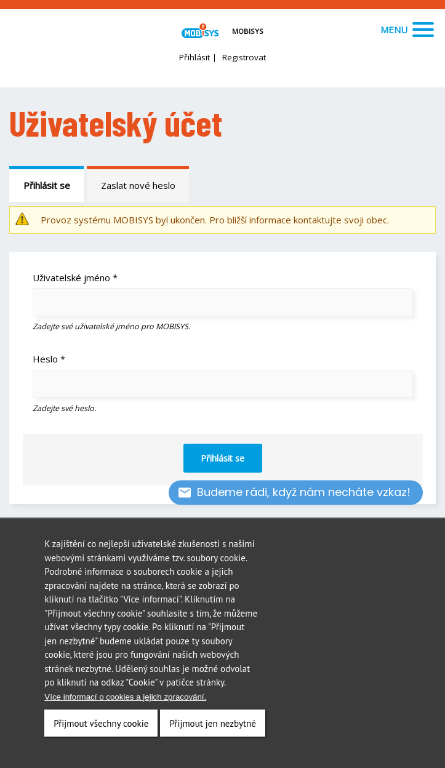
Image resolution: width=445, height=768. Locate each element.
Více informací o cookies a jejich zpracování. (125, 698)
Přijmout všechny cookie (101, 725)
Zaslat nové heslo (138, 185)
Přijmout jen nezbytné (212, 725)
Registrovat (244, 57)
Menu (407, 29)
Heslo (49, 359)
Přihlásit (194, 57)
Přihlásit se (46, 185)
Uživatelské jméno (75, 277)
